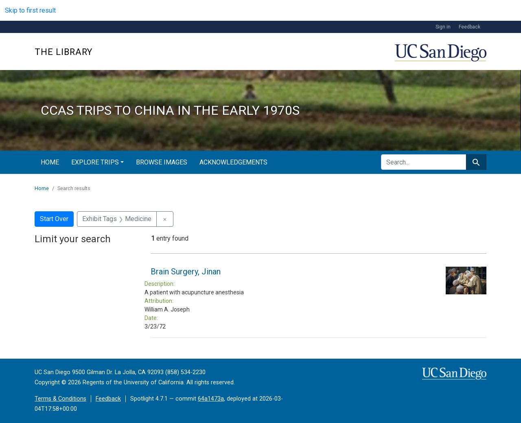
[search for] (423, 162)
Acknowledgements (233, 162)
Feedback (469, 27)
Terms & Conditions (60, 398)
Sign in (443, 27)
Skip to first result (30, 10)
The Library (63, 52)
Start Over (54, 219)
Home (50, 162)
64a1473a (211, 398)
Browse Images (161, 162)
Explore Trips (95, 162)
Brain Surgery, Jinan (186, 271)
